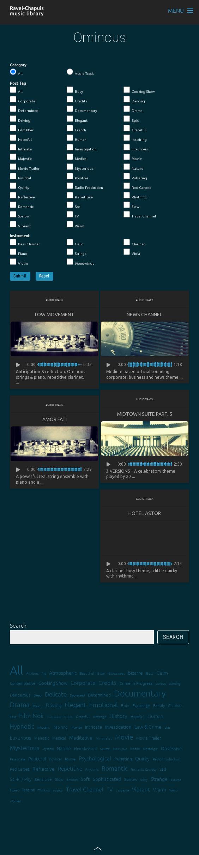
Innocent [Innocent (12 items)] (43, 727)
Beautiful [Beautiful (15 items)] (87, 673)
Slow (131, 205)
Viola (131, 252)
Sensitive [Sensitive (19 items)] (43, 779)
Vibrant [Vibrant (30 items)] (141, 789)
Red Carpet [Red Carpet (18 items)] (19, 769)
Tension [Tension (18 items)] (28, 790)
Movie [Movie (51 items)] (124, 737)
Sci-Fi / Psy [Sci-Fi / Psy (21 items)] (20, 779)
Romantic (22, 205)
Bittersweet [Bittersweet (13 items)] (116, 673)
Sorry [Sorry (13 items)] (143, 779)
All (16, 72)
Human (76, 138)
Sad (73, 205)
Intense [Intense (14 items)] (76, 727)
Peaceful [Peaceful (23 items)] (37, 758)
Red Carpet (137, 186)
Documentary (82, 109)
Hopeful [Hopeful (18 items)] (137, 716)
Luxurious (135, 147)
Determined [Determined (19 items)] (99, 695)
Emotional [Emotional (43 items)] (103, 704)
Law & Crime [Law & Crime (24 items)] (148, 726)
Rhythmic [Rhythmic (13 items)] (91, 769)
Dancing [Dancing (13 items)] (174, 683)
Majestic (21, 157)
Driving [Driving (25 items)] (53, 704)
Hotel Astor (144, 513)
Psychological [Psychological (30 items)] (95, 758)
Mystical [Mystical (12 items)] (48, 748)
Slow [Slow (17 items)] (59, 779)
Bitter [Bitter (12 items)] (101, 673)
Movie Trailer (25, 167)
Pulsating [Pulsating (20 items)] (123, 758)
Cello (75, 242)
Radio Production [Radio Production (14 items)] (166, 758)
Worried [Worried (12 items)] (15, 800)
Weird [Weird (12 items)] (173, 790)
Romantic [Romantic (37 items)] (115, 768)
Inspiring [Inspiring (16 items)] (60, 727)
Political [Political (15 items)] (55, 758)
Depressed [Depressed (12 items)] (77, 695)
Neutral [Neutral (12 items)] (105, 748)
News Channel (144, 314)
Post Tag (18, 83)
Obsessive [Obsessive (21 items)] (171, 748)
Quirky (19, 186)
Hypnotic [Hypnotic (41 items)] (22, 726)
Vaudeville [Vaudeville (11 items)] (122, 790)
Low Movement (54, 314)
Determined (24, 109)
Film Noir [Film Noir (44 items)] (31, 715)
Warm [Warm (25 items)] (159, 789)
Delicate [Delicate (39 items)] (56, 694)
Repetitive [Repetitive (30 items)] (70, 768)
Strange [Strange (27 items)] (159, 778)
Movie (132, 157)
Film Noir (22, 128)
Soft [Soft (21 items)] (85, 779)
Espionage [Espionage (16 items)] (141, 705)
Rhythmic (135, 195)
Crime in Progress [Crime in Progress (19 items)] (136, 683)
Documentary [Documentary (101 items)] (139, 693)
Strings (76, 252)
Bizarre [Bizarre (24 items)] (135, 672)
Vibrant (20, 224)
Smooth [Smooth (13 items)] (72, 779)
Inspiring (135, 138)
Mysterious (80, 167)
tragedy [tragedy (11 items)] (58, 790)
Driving (20, 118)
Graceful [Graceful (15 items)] (83, 716)
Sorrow (20, 214)
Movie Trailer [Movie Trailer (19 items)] (148, 738)
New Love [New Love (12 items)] (120, 748)
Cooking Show (139, 90)
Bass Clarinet (25, 242)
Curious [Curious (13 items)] (161, 683)
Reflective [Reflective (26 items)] (43, 768)
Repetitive (80, 195)
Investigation (82, 147)
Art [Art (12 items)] (44, 673)
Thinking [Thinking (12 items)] (44, 790)
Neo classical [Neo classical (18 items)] (85, 748)
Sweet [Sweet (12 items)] (14, 790)
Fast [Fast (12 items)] (13, 716)
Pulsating (135, 176)
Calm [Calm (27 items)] (162, 672)
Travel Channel (139, 214)
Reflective (22, 195)
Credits (77, 99)
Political (20, 176)
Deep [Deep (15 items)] (38, 695)
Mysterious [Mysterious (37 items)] (24, 748)
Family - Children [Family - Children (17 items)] (167, 705)
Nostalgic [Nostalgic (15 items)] (150, 748)
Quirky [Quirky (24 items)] (142, 758)
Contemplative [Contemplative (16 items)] (22, 683)
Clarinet (134, 242)
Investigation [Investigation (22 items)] (118, 726)
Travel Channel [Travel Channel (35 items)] (84, 789)
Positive (77, 176)
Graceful (134, 128)
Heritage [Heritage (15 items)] (99, 716)
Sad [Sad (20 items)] (162, 769)
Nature (133, 167)
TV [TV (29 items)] (110, 789)
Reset (44, 276)
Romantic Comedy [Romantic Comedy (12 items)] (143, 769)
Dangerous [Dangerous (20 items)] (20, 695)
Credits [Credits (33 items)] (107, 682)
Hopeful (21, 138)
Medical (77, 157)
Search (18, 625)
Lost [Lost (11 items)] (167, 727)
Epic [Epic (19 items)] (125, 705)
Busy (75, 90)
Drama (133, 109)
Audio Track (80, 72)
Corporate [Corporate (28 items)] (83, 682)
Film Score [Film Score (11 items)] (54, 717)
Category (18, 64)
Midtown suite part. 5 (144, 414)
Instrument (20, 235)
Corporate (22, 99)
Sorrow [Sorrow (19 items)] (130, 779)
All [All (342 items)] (16, 670)
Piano (18, 252)
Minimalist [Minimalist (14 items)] (104, 738)
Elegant (77, 118)
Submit (20, 276)
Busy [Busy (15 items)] (149, 673)
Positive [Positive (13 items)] (70, 758)
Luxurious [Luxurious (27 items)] (20, 737)
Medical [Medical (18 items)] (59, 738)
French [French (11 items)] (68, 717)
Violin (19, 261)
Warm (75, 224)
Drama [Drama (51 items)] (20, 704)
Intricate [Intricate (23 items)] (93, 726)
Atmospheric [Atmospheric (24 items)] (63, 672)
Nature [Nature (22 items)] (64, 748)
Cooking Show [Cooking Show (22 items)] (52, 683)
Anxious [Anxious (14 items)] (32, 673)
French (76, 128)
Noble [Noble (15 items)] (135, 748)
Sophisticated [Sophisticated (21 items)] (107, 779)
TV (73, 214)
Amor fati (54, 419)
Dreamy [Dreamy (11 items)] (38, 706)
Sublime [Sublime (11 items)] (176, 779)
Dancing (134, 99)
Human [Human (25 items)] (155, 715)
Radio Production (85, 186)
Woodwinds (80, 261)
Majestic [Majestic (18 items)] (41, 738)
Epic (131, 118)
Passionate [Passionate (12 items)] (17, 758)
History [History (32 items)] (118, 715)
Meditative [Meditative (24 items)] (80, 737)
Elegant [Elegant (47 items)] (75, 704)
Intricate (21, 147)
